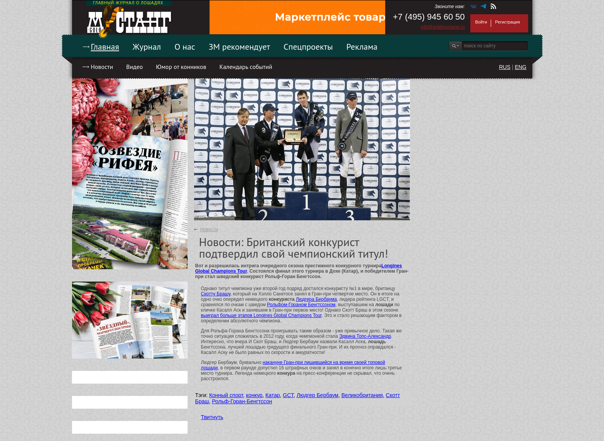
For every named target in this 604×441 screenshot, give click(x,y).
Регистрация (507, 22)
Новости (102, 66)
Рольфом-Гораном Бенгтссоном (301, 304)
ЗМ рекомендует (239, 46)
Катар (272, 395)
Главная (105, 46)
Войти (481, 22)
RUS (504, 67)
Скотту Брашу (216, 294)
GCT (288, 395)
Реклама (362, 46)
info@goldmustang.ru (443, 27)
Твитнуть (212, 417)
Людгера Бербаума (316, 299)
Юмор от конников (181, 66)
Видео (134, 66)
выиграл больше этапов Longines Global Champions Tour (261, 315)
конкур (254, 395)
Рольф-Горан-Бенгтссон (242, 401)
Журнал (147, 46)
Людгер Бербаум (317, 395)
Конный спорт (226, 395)
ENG (520, 67)
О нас (184, 46)
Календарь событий (245, 66)
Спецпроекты (308, 46)
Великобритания (362, 395)
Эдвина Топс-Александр (365, 336)
